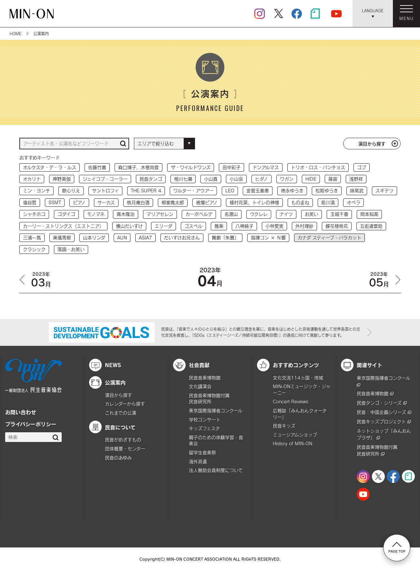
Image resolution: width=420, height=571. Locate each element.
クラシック (34, 249)
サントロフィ (105, 190)
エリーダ (163, 226)
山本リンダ (94, 237)
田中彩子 (231, 167)
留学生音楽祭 (202, 452)
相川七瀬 (183, 179)
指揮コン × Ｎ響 (268, 237)
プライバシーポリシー (30, 424)
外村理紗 (304, 226)
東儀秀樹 (62, 237)
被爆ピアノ (207, 202)
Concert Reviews (290, 401)
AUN (122, 237)
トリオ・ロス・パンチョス (318, 167)
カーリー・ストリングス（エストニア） (63, 226)
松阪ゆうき (326, 190)
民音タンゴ (150, 179)
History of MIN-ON (292, 443)
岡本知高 (369, 214)
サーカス (106, 202)
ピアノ (79, 202)
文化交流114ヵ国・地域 (298, 377)
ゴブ (361, 167)
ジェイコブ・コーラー (105, 179)
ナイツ (286, 214)
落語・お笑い (71, 249)
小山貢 (211, 179)
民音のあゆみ (118, 457)
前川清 (328, 202)
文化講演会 (200, 386)
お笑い (311, 214)
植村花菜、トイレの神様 (254, 202)
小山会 (236, 179)
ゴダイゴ (66, 214)
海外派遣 (198, 461)
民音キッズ (284, 425)
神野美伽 (62, 179)
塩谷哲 (29, 202)
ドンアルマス (265, 167)
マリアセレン (160, 214)
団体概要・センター (125, 448)
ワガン (286, 179)
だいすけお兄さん (182, 237)
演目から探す (371, 143)
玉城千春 (339, 214)
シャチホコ (34, 214)
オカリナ (32, 179)
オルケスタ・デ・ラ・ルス (49, 167)
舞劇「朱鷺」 (225, 237)
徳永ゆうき (292, 190)
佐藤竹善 (97, 167)
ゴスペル (193, 226)
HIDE (310, 179)
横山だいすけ (129, 226)
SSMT (54, 202)
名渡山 (231, 214)
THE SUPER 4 (146, 190)
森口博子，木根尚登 (138, 167)
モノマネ (96, 214)
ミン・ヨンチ (36, 190)
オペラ (353, 202)
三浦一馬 (32, 237)
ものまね (300, 202)
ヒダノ (261, 179)
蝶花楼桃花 (336, 226)
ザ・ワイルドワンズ (190, 167)
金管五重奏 (257, 190)
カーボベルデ (198, 214)
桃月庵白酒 (138, 202)
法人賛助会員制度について (216, 470)
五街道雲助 (371, 226)
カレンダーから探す (125, 403)
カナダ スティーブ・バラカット (329, 237)
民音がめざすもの (123, 439)
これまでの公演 (120, 413)
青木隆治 (126, 214)
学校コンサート (204, 419)
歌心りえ (71, 190)
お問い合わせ (20, 412)
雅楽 (218, 226)
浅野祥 (356, 179)
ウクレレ (259, 214)
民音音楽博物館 (204, 377)
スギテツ (384, 190)
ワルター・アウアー (193, 190)
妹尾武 (357, 190)
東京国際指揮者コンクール (215, 410)
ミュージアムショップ (295, 434)
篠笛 (332, 179)
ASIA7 (145, 237)
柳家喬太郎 (172, 202)
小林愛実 (274, 226)
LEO (229, 190)
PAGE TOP (396, 547)
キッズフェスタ (204, 428)
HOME (16, 33)
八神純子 (244, 226)
